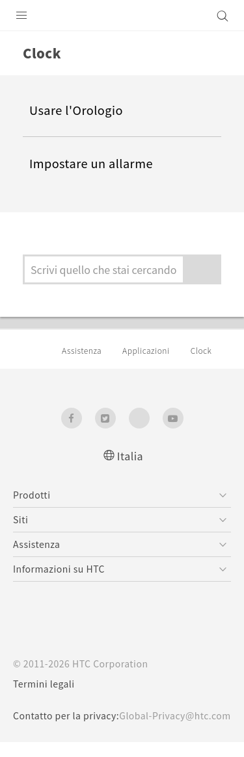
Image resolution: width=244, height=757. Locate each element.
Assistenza (83, 350)
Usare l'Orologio (78, 110)
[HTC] (122, 15)
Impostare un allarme (96, 163)
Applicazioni (151, 350)
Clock (209, 350)
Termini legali (45, 685)
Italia (130, 456)
